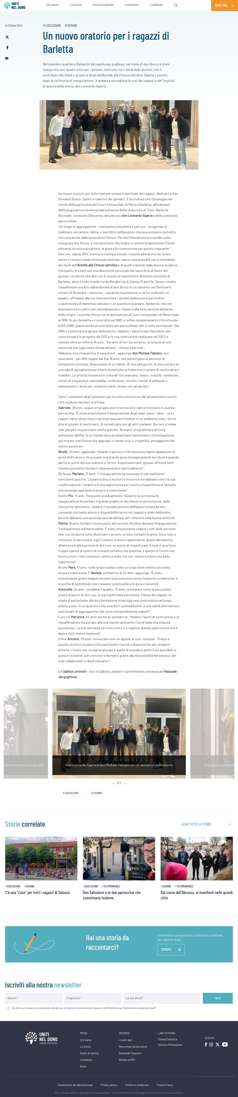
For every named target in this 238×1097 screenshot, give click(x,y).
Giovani (72, 26)
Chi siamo (86, 1040)
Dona (83, 1066)
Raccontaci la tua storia (133, 1046)
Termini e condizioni (137, 1085)
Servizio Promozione (170, 1045)
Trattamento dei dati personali (75, 1085)
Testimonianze (111, 886)
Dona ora (221, 5)
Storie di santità (89, 1053)
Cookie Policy (165, 1085)
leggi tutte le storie (196, 824)
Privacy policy (109, 1085)
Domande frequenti (130, 1053)
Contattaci (86, 1060)
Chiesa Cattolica (167, 1039)
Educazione (53, 26)
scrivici (171, 949)
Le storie (85, 1046)
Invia (218, 998)
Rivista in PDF (127, 1060)
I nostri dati (125, 1040)
